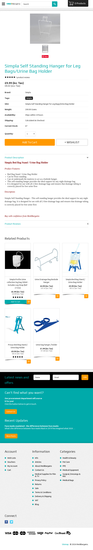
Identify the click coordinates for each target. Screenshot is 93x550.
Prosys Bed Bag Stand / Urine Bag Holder (17, 346)
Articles (38, 462)
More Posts (11, 436)
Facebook (6, 522)
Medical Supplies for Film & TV (45, 475)
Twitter (11, 522)
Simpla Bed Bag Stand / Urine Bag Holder (75, 280)
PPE (64, 466)
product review (23, 77)
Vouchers (11, 462)
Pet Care (66, 462)
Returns (38, 484)
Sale (37, 488)
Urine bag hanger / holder (46, 345)
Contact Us (10, 412)
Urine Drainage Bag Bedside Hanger (46, 280)
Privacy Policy (40, 480)
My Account (12, 466)
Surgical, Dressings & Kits (71, 475)
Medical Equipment (71, 470)
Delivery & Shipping (43, 496)
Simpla (29, 98)
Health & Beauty (69, 458)
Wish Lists (11, 458)
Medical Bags (68, 480)
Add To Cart (15, 302)
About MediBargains (43, 466)
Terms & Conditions (43, 492)
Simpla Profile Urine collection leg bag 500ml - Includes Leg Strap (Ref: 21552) (17, 283)
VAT (36, 500)
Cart (9, 470)
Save (46, 56)
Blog (37, 504)
